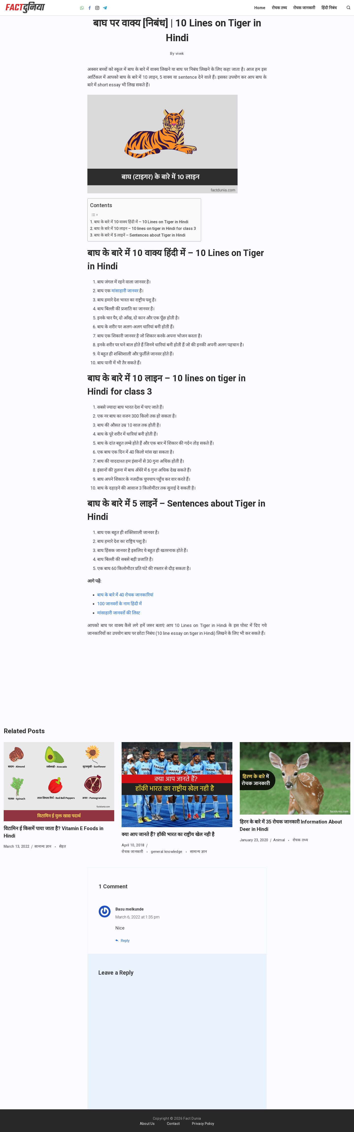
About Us (147, 1124)
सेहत (62, 846)
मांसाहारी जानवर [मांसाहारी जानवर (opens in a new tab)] (125, 290)
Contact (173, 1124)
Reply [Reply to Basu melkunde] (125, 940)
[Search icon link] (347, 8)
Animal (279, 840)
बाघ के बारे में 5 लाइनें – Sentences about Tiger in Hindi (139, 235)
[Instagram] (97, 8)
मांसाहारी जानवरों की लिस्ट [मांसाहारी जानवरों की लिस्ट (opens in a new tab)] (118, 612)
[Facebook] (90, 8)
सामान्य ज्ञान (43, 846)
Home (259, 7)
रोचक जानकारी (304, 7)
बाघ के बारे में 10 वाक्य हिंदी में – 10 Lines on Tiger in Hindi (141, 221)
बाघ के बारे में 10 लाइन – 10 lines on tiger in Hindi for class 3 (145, 228)
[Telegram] (105, 8)
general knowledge (167, 851)
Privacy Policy (203, 1124)
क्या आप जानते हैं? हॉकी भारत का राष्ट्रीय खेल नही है (168, 834)
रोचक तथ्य (279, 7)
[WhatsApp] (82, 8)
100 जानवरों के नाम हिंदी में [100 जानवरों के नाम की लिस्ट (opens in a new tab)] (119, 603)
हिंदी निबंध (329, 7)
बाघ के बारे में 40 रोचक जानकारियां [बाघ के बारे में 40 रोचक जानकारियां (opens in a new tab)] (125, 594)
